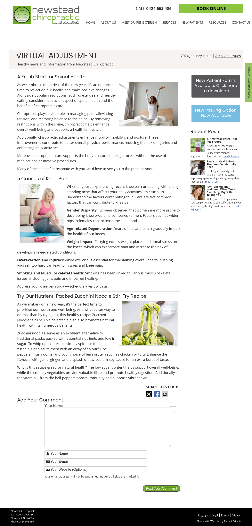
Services (169, 22)
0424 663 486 (26, 521)
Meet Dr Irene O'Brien (139, 22)
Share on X (149, 394)
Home (90, 22)
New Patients (192, 22)
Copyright (203, 515)
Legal (215, 515)
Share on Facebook (157, 394)
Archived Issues (228, 55)
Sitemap (236, 515)
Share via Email (165, 394)
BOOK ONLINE (211, 8)
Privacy (225, 515)
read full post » (232, 156)
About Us (108, 22)
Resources (217, 22)
